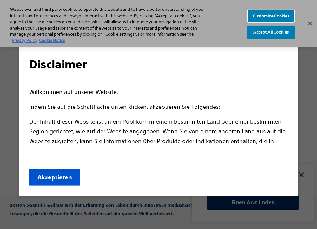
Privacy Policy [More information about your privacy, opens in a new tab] (24, 40)
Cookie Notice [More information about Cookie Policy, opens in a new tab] (52, 40)
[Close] (310, 24)
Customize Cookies (271, 15)
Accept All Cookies (270, 32)
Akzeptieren (54, 177)
